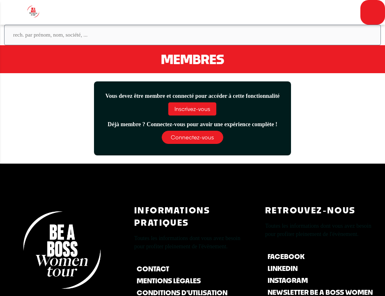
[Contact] (192, 269)
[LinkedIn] (323, 268)
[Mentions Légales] (192, 280)
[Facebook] (323, 256)
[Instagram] (323, 280)
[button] (192, 109)
